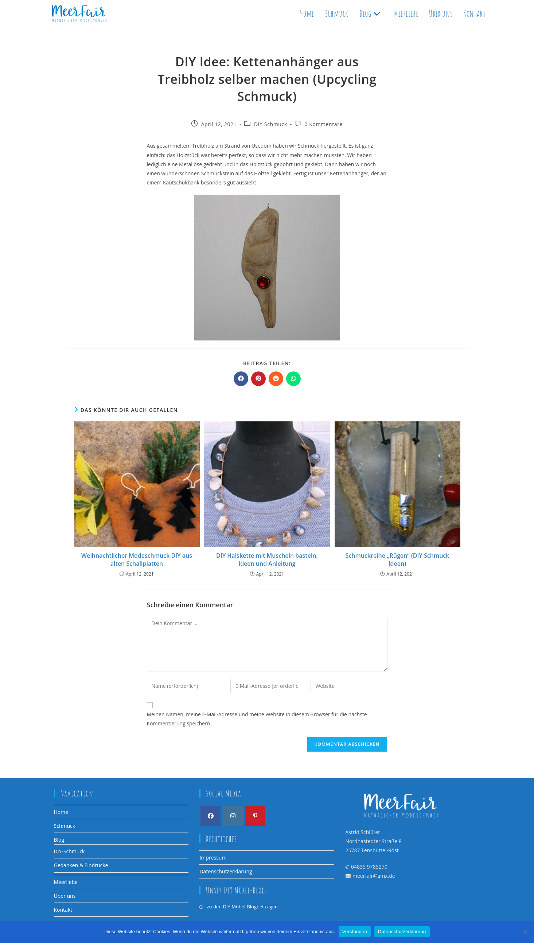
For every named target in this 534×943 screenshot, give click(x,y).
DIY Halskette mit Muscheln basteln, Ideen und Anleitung (267, 560)
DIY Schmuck (270, 124)
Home (61, 811)
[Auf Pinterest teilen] (258, 378)
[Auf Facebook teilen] (241, 378)
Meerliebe (66, 881)
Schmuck (64, 825)
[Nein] (525, 931)
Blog (59, 839)
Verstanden (354, 931)
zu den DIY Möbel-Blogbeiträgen (242, 906)
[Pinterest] (255, 816)
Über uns (65, 895)
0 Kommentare (323, 124)
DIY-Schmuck (69, 851)
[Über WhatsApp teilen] (293, 378)
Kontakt (63, 909)
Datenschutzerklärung (225, 871)
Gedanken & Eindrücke (81, 865)
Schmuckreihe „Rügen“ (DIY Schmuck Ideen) (397, 560)
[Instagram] (233, 816)
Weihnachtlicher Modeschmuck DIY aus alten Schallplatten (136, 560)
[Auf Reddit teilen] (276, 378)
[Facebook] (210, 816)
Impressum (212, 857)
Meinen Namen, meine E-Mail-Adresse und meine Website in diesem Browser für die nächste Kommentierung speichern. (257, 719)
